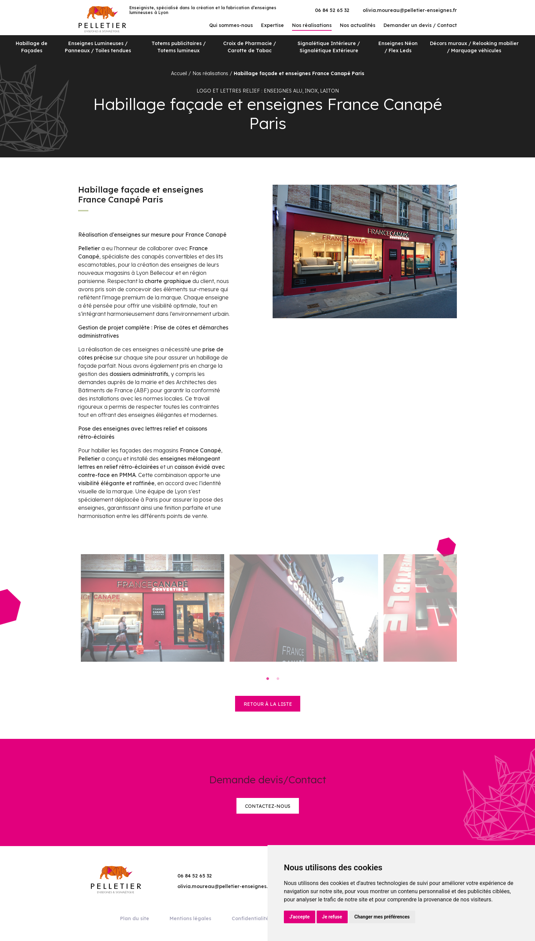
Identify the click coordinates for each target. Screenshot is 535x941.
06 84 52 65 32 (332, 10)
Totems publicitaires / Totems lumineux (178, 47)
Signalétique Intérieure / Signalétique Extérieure (329, 47)
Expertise (272, 25)
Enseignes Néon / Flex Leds (398, 47)
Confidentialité (250, 918)
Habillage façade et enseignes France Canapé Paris (299, 73)
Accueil (179, 73)
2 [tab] (277, 678)
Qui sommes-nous (231, 25)
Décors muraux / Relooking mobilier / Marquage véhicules (474, 47)
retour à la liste (268, 704)
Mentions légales (190, 918)
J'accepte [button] (299, 916)
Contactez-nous (267, 806)
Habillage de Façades (31, 47)
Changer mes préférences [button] (382, 916)
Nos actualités (357, 25)
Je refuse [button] (332, 916)
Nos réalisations (312, 25)
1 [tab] (267, 678)
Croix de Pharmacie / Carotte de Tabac (249, 47)
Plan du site (134, 918)
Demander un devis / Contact (420, 25)
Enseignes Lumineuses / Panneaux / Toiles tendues (98, 47)
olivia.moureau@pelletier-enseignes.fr (410, 10)
